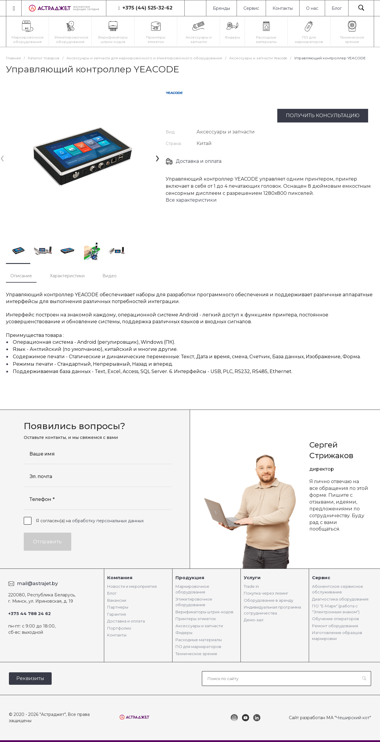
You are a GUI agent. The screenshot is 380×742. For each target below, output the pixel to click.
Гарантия (116, 614)
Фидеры (183, 632)
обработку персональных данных (108, 520)
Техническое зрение (196, 653)
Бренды (221, 8)
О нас (312, 8)
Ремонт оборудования (335, 625)
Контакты (283, 8)
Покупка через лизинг (266, 593)
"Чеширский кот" (353, 717)
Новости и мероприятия (132, 586)
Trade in (251, 586)
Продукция (189, 577)
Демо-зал (253, 619)
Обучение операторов (335, 618)
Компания (119, 577)
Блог (337, 8)
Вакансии (116, 600)
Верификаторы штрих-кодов (204, 611)
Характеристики (67, 275)
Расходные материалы (198, 639)
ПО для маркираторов (198, 646)
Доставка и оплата (198, 161)
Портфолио (119, 628)
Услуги (252, 577)
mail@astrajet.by (37, 583)
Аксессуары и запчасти (199, 625)
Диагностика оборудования (340, 599)
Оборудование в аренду (268, 600)
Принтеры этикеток (195, 618)
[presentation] (2, 157)
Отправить (47, 541)
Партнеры (117, 607)
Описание (21, 275)
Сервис (251, 8)
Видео (109, 275)
